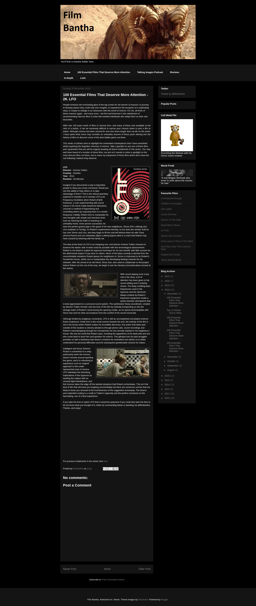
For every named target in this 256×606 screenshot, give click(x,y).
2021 (167, 276)
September (173, 365)
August (171, 370)
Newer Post (69, 569)
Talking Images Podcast (150, 72)
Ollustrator (143, 599)
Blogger (164, 599)
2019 (167, 285)
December (172, 293)
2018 (167, 289)
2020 (167, 281)
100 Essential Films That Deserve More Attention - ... (175, 301)
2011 (167, 393)
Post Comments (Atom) (113, 579)
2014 (167, 384)
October (171, 361)
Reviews (174, 72)
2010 (167, 398)
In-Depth (68, 78)
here (106, 461)
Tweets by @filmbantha (173, 94)
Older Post (144, 569)
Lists (83, 78)
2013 (167, 389)
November (172, 356)
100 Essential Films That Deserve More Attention (103, 72)
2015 (167, 380)
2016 (167, 375)
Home (67, 72)
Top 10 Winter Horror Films (174, 311)
